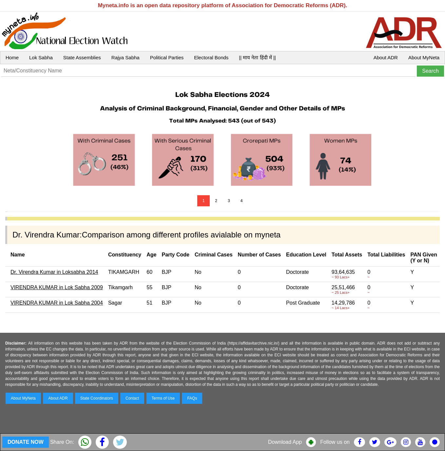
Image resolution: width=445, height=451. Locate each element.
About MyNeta (423, 57)
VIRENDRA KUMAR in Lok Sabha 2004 (56, 303)
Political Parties (167, 57)
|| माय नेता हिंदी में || (257, 57)
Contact (132, 398)
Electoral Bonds (211, 57)
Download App (285, 442)
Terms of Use (163, 398)
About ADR (386, 57)
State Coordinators (96, 398)
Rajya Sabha (125, 57)
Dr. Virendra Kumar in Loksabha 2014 (54, 272)
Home (12, 57)
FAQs (192, 398)
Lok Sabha (41, 57)
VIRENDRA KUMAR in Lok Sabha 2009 (56, 287)
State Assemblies (82, 57)
